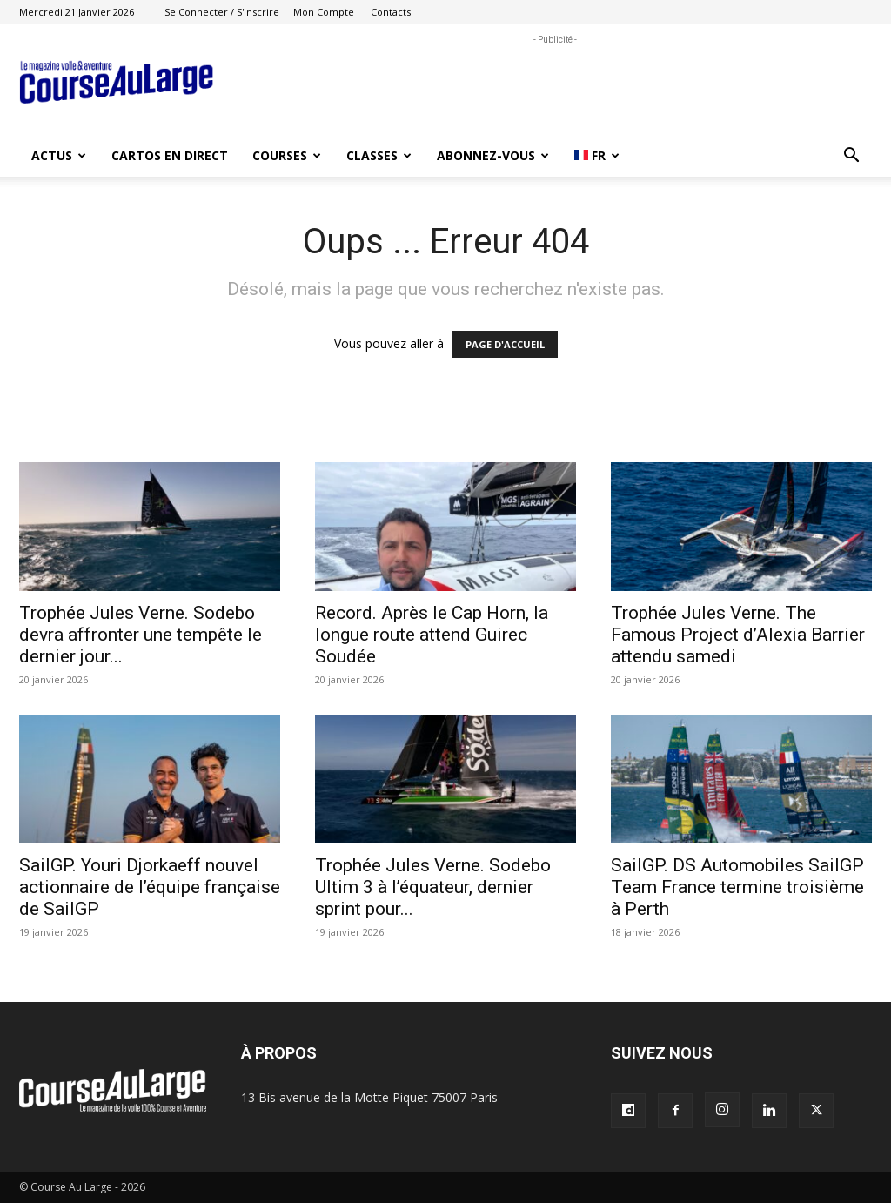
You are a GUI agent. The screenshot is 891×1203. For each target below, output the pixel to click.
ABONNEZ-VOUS (493, 155)
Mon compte (323, 11)
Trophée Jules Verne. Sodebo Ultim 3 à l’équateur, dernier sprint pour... (433, 887)
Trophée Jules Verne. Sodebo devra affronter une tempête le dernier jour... (140, 634)
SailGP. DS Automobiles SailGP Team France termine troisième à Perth (737, 887)
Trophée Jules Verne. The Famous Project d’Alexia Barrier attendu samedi (738, 634)
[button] (851, 157)
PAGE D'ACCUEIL (505, 344)
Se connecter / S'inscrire (221, 11)
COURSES (286, 155)
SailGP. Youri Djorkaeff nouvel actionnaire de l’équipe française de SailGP (149, 887)
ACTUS (58, 155)
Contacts (391, 11)
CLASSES (379, 155)
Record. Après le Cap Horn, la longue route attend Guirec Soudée (431, 634)
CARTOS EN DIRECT (169, 155)
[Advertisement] (555, 88)
